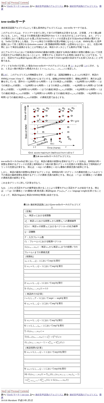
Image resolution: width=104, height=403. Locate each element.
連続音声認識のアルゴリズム (49, 6)
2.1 (72, 66)
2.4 (85, 66)
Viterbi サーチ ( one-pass (18, 6)
